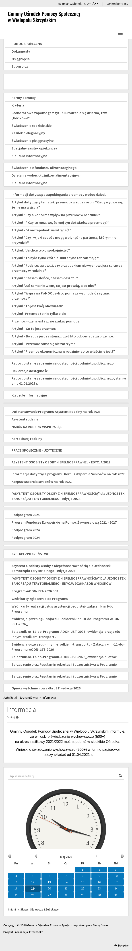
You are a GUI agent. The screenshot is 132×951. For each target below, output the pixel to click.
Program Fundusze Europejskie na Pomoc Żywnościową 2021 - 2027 (64, 522)
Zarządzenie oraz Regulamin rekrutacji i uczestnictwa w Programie (64, 664)
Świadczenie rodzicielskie (32, 125)
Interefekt (36, 932)
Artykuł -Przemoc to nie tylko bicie (39, 313)
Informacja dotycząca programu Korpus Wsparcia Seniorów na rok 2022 (68, 474)
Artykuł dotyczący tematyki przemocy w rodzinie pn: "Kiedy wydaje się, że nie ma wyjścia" (67, 204)
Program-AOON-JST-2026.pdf (35, 591)
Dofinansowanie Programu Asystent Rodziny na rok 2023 (56, 411)
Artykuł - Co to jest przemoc (34, 328)
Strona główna (29, 697)
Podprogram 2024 (26, 530)
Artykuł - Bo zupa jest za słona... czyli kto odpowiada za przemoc (63, 336)
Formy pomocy (24, 97)
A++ (96, 3)
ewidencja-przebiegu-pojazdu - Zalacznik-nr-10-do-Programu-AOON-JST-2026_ (66, 621)
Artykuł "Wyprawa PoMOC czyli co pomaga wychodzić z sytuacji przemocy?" (61, 296)
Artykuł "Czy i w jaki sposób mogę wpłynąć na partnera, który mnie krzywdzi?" (64, 240)
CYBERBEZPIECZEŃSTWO (31, 554)
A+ (89, 4)
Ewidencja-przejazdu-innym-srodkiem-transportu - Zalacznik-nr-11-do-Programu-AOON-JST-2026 (68, 647)
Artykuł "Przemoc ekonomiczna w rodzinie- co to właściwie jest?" (63, 351)
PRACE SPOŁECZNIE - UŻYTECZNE (37, 450)
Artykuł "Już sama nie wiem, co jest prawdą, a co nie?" (54, 285)
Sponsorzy (20, 66)
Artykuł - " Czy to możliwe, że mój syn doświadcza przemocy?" (60, 222)
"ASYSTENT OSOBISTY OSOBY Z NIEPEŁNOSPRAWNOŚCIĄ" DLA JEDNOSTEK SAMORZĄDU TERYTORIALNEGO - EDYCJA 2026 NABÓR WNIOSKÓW (69, 581)
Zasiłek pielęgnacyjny (28, 133)
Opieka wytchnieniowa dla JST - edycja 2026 (46, 688)
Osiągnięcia (21, 59)
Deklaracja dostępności (30, 371)
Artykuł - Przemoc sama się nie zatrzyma (44, 343)
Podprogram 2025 (26, 514)
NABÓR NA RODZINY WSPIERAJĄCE (37, 426)
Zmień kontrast (117, 4)
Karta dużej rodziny (27, 438)
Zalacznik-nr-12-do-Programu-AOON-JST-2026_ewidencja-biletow (64, 657)
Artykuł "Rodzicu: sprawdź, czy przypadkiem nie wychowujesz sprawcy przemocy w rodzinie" (67, 268)
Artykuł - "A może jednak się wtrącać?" (41, 230)
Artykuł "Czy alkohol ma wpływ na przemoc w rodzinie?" (56, 215)
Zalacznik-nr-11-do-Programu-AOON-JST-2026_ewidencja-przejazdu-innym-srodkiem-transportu (67, 634)
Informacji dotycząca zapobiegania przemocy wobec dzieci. (59, 194)
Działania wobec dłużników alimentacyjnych (47, 175)
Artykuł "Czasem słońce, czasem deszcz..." (45, 278)
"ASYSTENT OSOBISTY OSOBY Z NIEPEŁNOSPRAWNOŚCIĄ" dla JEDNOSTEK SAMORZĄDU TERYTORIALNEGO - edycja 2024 (68, 496)
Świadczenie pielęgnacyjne (33, 140)
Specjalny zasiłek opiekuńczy (34, 148)
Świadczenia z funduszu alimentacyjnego (44, 167)
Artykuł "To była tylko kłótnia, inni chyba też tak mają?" (55, 258)
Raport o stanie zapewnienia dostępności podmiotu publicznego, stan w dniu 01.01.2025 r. (69, 381)
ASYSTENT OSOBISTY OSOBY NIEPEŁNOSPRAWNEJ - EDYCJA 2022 (61, 462)
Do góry (121, 945)
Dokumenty (21, 51)
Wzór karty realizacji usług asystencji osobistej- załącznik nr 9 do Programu (62, 609)
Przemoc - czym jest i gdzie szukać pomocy (45, 321)
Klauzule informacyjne (29, 395)
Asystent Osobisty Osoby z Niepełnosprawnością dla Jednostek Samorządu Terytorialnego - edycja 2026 (61, 568)
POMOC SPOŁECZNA (27, 43)
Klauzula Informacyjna (29, 156)
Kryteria (18, 105)
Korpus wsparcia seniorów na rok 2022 (42, 481)
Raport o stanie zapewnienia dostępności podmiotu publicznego (63, 363)
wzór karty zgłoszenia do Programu (40, 598)
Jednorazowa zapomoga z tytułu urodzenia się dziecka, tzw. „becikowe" (59, 115)
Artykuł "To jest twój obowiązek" (38, 306)
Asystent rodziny (25, 419)
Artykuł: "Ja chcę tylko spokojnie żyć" (41, 250)
